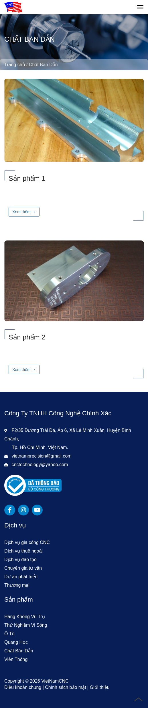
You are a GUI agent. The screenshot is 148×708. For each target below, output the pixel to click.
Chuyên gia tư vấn (23, 568)
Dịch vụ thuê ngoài (23, 551)
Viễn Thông (15, 659)
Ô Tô (9, 633)
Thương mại (16, 585)
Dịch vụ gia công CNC (27, 542)
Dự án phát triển (21, 576)
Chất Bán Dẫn (18, 650)
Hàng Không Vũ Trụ (24, 616)
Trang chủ (14, 64)
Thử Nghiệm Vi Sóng (25, 625)
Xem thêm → (24, 211)
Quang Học (16, 642)
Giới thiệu (100, 687)
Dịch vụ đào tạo (20, 559)
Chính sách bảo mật (65, 687)
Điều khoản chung (22, 687)
